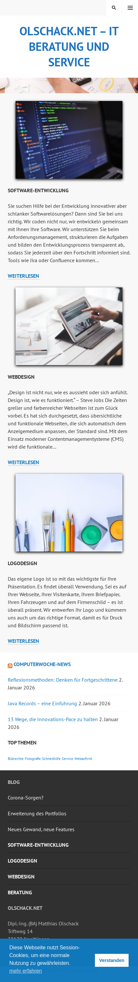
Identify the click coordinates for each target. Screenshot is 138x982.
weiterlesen (23, 276)
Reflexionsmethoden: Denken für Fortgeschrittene (63, 679)
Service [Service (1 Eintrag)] (67, 758)
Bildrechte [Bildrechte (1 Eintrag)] (16, 758)
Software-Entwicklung (38, 190)
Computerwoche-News (42, 664)
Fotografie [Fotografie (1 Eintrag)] (33, 758)
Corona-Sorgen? (25, 797)
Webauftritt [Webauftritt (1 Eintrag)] (83, 758)
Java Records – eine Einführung (42, 703)
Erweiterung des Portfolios (37, 813)
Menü (130, 8)
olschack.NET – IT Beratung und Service (69, 46)
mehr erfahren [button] (25, 971)
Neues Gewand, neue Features (41, 829)
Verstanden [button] (111, 960)
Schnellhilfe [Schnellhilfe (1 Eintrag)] (51, 758)
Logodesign (22, 563)
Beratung (20, 892)
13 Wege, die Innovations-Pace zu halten (53, 719)
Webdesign (21, 377)
